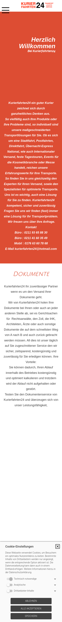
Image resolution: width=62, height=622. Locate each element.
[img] (39, 6)
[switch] (10, 579)
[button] (58, 546)
